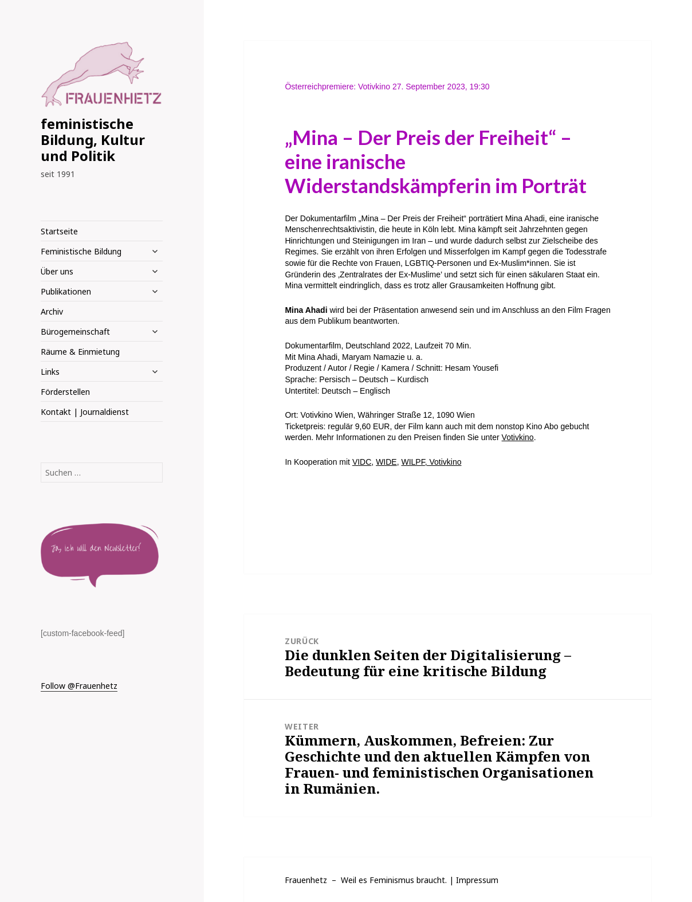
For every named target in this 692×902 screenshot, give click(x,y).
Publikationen (66, 291)
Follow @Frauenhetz (79, 685)
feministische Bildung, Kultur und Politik (93, 139)
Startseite (59, 231)
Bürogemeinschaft (75, 331)
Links (50, 371)
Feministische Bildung (81, 251)
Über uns (57, 271)
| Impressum (473, 879)
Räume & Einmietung (80, 351)
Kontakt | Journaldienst (85, 411)
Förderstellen (65, 391)
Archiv (52, 311)
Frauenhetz (306, 879)
